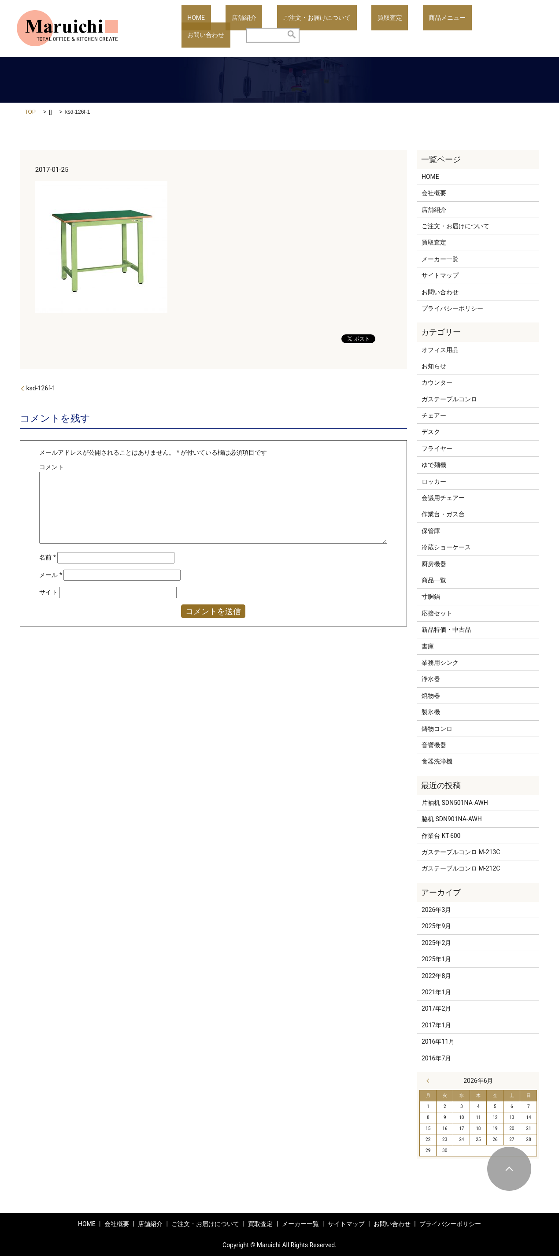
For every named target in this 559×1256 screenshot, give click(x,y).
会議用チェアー (443, 497)
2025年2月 (436, 942)
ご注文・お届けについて (287, 28)
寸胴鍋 (431, 596)
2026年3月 (436, 909)
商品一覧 (434, 580)
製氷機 (431, 711)
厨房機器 (434, 563)
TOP (30, 112)
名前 (47, 557)
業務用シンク (440, 662)
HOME (190, 28)
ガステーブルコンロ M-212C (461, 868)
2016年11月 (438, 1041)
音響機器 (434, 744)
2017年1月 (436, 1025)
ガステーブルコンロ (449, 399)
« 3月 (430, 1081)
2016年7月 (436, 1058)
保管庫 (431, 530)
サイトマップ (440, 275)
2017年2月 (436, 1008)
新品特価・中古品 (446, 629)
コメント (51, 467)
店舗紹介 (226, 28)
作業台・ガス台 (443, 514)
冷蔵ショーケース (446, 547)
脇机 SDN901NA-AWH (452, 819)
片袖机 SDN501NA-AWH (455, 802)
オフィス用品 (440, 349)
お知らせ (434, 366)
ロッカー (434, 481)
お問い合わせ (445, 28)
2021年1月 (436, 992)
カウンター (437, 382)
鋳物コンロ (437, 728)
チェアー (434, 415)
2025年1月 (436, 959)
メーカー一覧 (440, 259)
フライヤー (437, 448)
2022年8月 (436, 975)
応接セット (437, 613)
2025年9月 (436, 926)
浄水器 (431, 678)
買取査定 (348, 28)
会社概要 (434, 192)
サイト (48, 592)
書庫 (428, 646)
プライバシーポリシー (452, 308)
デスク (431, 431)
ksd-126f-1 (41, 388)
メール (50, 574)
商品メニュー (394, 28)
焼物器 (431, 695)
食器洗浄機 (437, 761)
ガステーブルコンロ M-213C (461, 852)
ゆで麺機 (434, 464)
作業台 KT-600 (441, 835)
